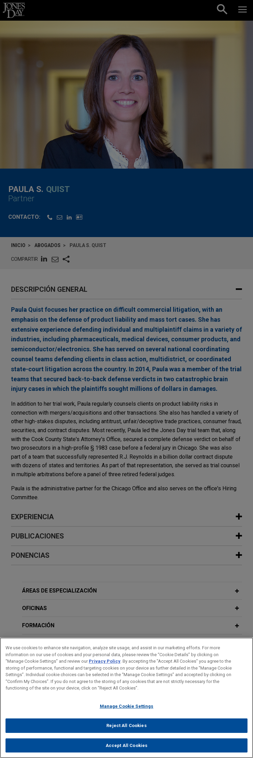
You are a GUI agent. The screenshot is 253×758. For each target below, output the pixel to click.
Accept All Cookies (126, 748)
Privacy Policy (104, 664)
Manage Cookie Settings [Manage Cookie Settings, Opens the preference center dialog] (127, 709)
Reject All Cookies (126, 728)
